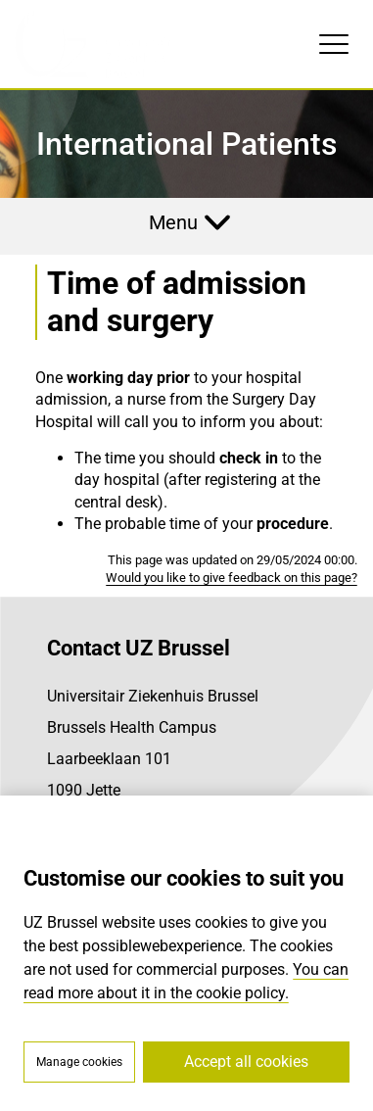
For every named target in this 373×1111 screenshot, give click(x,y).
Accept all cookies (246, 1061)
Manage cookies (79, 1062)
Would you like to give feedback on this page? (231, 577)
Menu (173, 222)
